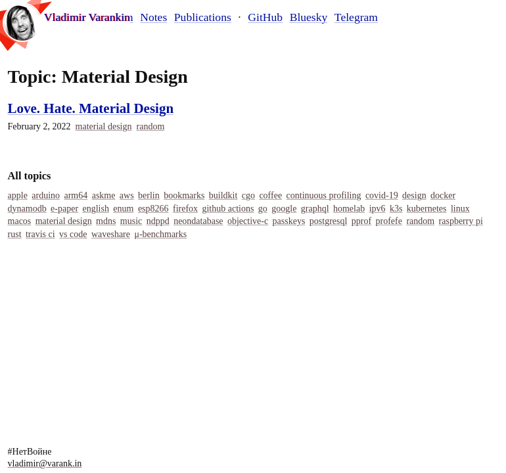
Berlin (149, 195)
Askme (104, 195)
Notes (153, 17)
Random (151, 126)
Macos (20, 221)
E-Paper (64, 209)
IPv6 (377, 209)
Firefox (185, 209)
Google (283, 209)
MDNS (106, 221)
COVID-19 (381, 195)
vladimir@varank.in (45, 463)
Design (414, 195)
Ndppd (158, 221)
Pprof (361, 221)
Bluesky (309, 17)
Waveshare (110, 234)
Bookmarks (184, 195)
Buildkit (223, 195)
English (95, 209)
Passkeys (289, 221)
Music (131, 221)
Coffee (270, 195)
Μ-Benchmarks (160, 234)
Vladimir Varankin (90, 17)
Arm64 (75, 195)
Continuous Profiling (324, 195)
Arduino (46, 195)
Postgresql (329, 221)
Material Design (104, 126)
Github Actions (228, 209)
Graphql (315, 209)
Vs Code (73, 234)
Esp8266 (153, 209)
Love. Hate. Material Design (91, 108)
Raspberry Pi (461, 221)
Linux (460, 209)
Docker (442, 195)
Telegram (356, 17)
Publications (202, 17)
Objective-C (247, 221)
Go (262, 209)
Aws (127, 195)
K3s (396, 209)
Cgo (248, 195)
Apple (18, 195)
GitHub (265, 17)
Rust (15, 234)
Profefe (389, 221)
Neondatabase (198, 221)
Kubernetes (427, 209)
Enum (123, 209)
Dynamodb (27, 209)
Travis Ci (40, 234)
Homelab (349, 209)
